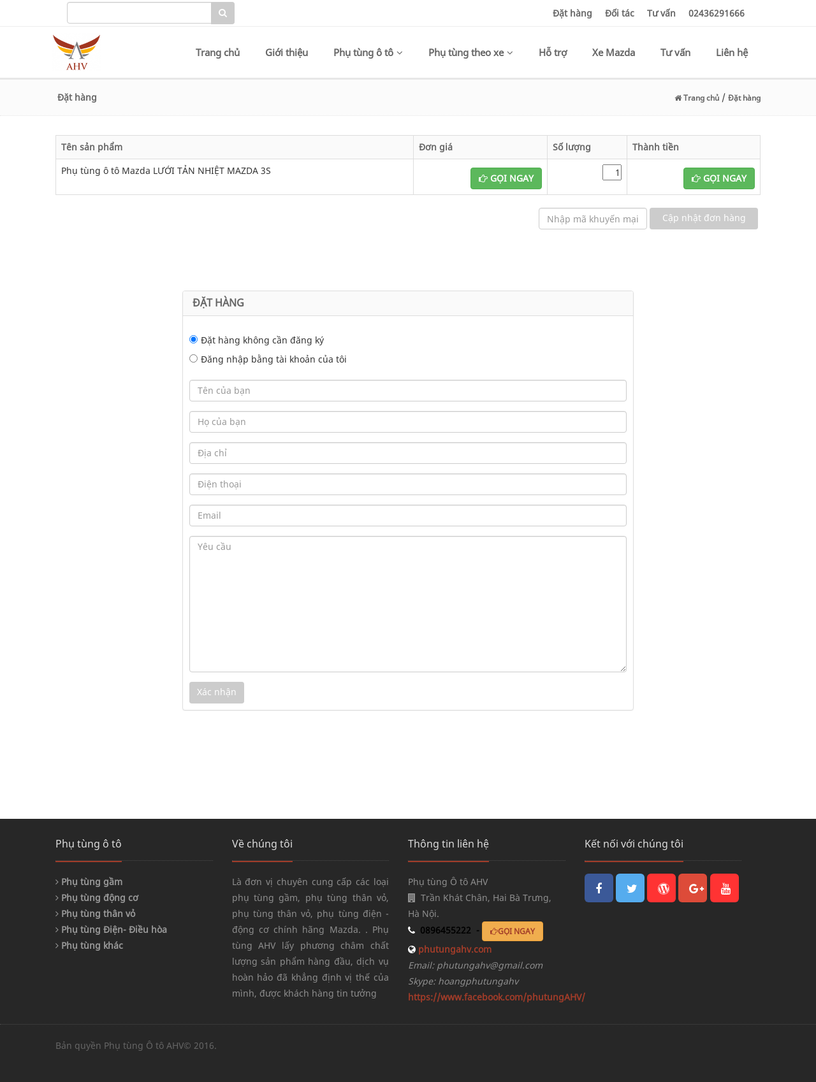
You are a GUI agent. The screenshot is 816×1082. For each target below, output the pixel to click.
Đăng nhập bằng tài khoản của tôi (274, 359)
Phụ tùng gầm (88, 882)
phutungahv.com (454, 949)
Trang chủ (218, 52)
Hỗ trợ (553, 52)
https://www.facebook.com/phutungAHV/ (496, 997)
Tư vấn (661, 13)
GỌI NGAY (506, 178)
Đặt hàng (572, 13)
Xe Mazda (613, 52)
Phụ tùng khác (89, 945)
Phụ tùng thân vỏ (95, 913)
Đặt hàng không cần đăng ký (262, 340)
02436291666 (716, 13)
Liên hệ (732, 52)
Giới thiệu (286, 52)
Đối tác (619, 13)
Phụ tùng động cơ (96, 897)
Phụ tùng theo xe (470, 52)
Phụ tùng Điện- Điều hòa (111, 929)
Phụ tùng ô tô (368, 52)
